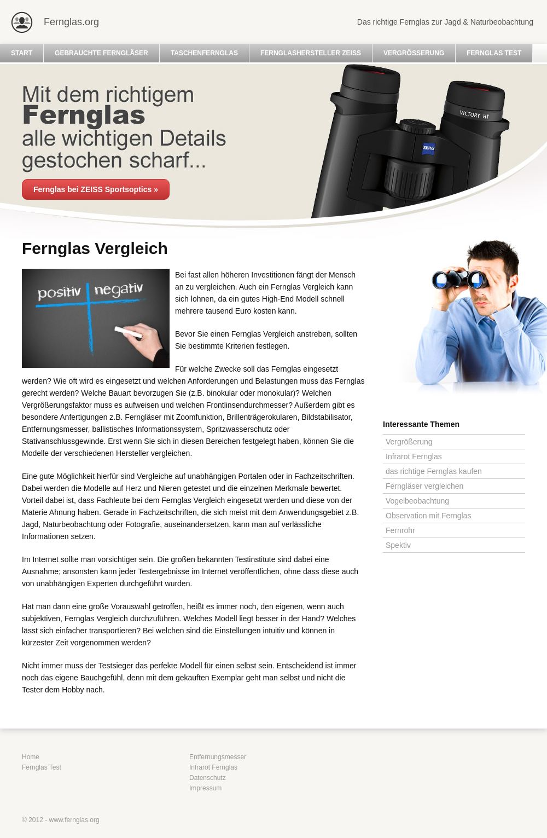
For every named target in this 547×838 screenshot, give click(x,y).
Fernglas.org (71, 21)
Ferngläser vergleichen (424, 486)
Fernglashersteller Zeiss (310, 53)
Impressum (205, 788)
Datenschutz (207, 778)
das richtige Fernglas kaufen (434, 471)
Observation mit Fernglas (428, 515)
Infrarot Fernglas (414, 456)
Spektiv (398, 545)
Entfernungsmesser (217, 757)
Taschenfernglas (204, 53)
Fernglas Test (494, 53)
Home (30, 757)
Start (21, 53)
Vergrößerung (413, 53)
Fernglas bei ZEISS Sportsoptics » (95, 189)
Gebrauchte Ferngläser (101, 53)
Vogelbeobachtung (417, 500)
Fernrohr (400, 530)
